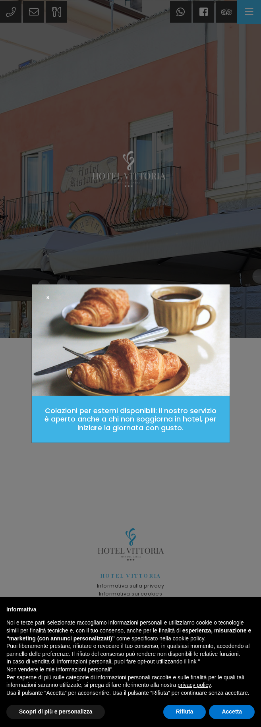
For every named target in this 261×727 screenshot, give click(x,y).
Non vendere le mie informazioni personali (58, 669)
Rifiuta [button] (184, 711)
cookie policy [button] (188, 638)
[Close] (48, 298)
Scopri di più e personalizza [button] (55, 711)
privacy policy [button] (194, 685)
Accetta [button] (232, 711)
